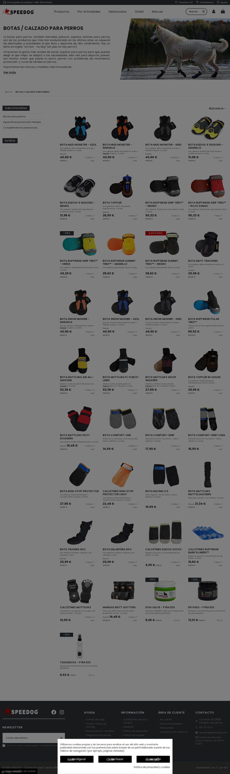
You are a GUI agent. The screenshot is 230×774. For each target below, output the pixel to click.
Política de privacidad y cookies (152, 767)
